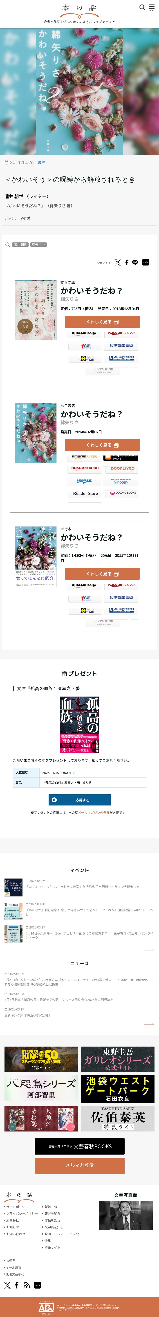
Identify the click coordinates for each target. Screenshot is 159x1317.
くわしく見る (99, 321)
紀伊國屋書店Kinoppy (120, 484)
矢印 (149, 948)
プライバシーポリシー (22, 1212)
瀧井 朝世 (13, 196)
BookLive (120, 472)
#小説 (25, 218)
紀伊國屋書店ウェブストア (120, 349)
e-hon (83, 361)
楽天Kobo (83, 472)
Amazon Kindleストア (83, 460)
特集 (48, 1239)
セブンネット (83, 349)
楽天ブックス (120, 337)
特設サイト (52, 1246)
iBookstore (120, 460)
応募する (69, 798)
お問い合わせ (15, 1233)
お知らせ (12, 1226)
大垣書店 (102, 373)
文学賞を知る (54, 1226)
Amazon (83, 337)
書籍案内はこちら (80, 1145)
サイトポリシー (17, 1205)
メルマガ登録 (79, 1163)
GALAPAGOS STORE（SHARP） (120, 496)
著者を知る (52, 1212)
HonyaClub (120, 361)
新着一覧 (51, 1205)
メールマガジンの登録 (94, 811)
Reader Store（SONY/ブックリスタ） (83, 496)
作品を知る (52, 1219)
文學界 (11, 1259)
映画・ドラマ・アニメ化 (62, 1233)
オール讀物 (14, 1266)
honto (83, 484)
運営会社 (12, 1219)
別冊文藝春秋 (15, 1273)
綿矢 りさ (38, 244)
